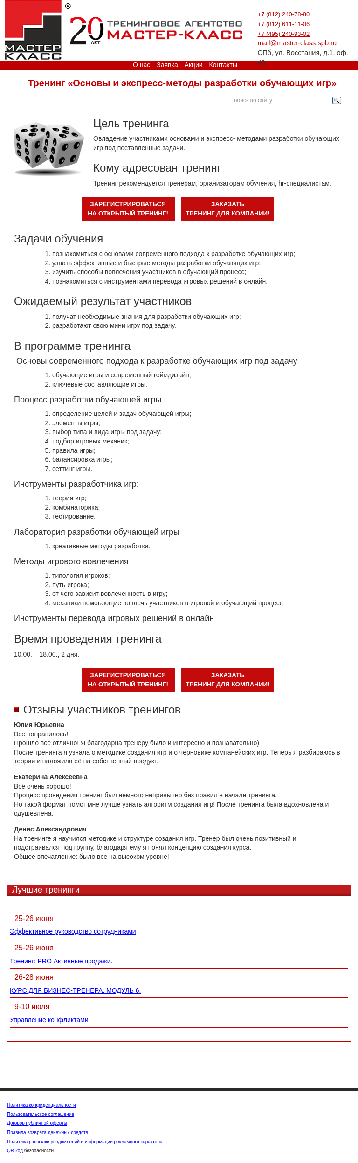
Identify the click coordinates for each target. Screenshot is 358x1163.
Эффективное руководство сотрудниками (73, 931)
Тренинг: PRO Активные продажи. (61, 961)
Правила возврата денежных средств (47, 1132)
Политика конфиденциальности (41, 1105)
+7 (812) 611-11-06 (284, 24)
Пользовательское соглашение (40, 1114)
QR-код (15, 1150)
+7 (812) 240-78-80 (284, 14)
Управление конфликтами (49, 1020)
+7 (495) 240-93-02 (284, 33)
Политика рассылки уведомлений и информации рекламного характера (85, 1141)
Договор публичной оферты (37, 1123)
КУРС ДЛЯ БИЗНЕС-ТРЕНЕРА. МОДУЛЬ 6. (75, 990)
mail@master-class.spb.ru (297, 43)
